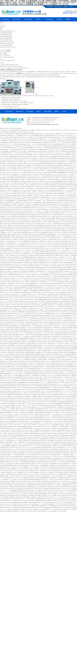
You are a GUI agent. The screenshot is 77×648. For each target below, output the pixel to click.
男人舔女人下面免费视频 (26, 195)
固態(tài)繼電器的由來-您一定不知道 (11, 106)
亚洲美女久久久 (9, 458)
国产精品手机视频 (14, 213)
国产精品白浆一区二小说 (32, 294)
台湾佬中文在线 (3, 220)
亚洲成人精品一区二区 (24, 301)
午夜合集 (16, 211)
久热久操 (18, 483)
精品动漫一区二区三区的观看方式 (42, 467)
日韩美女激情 (15, 348)
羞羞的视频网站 (58, 391)
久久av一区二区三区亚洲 (59, 497)
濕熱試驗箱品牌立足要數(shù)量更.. (7, 43)
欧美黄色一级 (67, 384)
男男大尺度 (56, 276)
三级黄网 (50, 304)
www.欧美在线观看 (4, 204)
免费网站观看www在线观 (49, 334)
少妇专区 (50, 195)
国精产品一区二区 (15, 283)
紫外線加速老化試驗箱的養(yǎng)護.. (7, 31)
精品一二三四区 (17, 147)
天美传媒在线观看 (4, 400)
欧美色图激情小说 (53, 477)
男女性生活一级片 (57, 251)
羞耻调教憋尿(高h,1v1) (11, 417)
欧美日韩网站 (33, 216)
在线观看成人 (27, 336)
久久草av (30, 135)
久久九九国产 (10, 310)
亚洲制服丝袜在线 (21, 228)
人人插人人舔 (46, 273)
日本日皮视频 (52, 467)
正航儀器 (65, 6)
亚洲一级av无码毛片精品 (67, 359)
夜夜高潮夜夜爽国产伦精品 (63, 188)
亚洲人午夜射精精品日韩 (9, 295)
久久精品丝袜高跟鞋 (27, 371)
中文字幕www (42, 468)
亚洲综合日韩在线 (32, 407)
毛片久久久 (33, 209)
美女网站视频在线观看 (18, 435)
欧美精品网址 (56, 325)
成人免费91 (53, 198)
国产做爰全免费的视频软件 (17, 370)
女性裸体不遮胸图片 (46, 385)
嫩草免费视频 (8, 306)
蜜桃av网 (61, 377)
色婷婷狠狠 (27, 350)
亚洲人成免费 (64, 209)
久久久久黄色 (39, 158)
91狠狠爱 (72, 451)
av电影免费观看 (12, 151)
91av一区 (11, 186)
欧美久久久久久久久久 (52, 197)
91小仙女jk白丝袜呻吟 (23, 174)
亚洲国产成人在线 (57, 327)
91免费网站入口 (43, 505)
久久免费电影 (15, 500)
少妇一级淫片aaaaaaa (44, 472)
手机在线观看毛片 (60, 407)
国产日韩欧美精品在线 (69, 306)
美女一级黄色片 (58, 287)
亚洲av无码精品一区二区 (61, 475)
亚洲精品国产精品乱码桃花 (55, 176)
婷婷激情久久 (73, 149)
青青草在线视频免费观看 (40, 246)
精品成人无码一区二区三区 (38, 311)
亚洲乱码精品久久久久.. (71, 400)
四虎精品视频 (15, 334)
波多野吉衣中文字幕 (69, 430)
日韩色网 (2, 146)
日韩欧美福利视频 (29, 322)
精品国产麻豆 (13, 273)
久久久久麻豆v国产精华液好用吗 (30, 190)
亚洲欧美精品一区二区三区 (5, 170)
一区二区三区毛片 (36, 195)
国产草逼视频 (37, 163)
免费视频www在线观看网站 (21, 295)
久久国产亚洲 (18, 345)
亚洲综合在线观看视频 (21, 144)
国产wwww (56, 313)
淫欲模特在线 (23, 463)
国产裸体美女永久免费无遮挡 (64, 184)
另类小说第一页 (24, 408)
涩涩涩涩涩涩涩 (30, 378)
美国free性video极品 (37, 511)
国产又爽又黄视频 (22, 271)
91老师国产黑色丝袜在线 (11, 163)
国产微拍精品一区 (42, 366)
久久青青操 (14, 232)
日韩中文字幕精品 (9, 303)
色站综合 (54, 271)
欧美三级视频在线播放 (4, 355)
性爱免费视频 (51, 324)
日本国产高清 (50, 241)
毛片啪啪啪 (47, 285)
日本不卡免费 (67, 283)
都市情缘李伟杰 (56, 336)
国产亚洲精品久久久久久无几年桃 (54, 232)
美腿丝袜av (28, 204)
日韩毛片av (26, 481)
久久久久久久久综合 (26, 318)
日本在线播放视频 (38, 408)
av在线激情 (7, 198)
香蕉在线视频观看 (33, 373)
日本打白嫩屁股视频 (46, 236)
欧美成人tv (68, 442)
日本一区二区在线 (47, 271)
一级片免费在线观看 (72, 161)
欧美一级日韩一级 (41, 285)
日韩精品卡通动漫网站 (32, 400)
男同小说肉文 (6, 297)
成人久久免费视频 (21, 325)
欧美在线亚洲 (50, 239)
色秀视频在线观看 (63, 246)
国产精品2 (47, 401)
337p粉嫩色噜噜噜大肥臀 (61, 140)
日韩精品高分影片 (35, 251)
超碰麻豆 (38, 214)
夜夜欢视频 (63, 251)
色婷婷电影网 (17, 509)
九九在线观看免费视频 (46, 507)
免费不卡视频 (10, 220)
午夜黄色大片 (21, 334)
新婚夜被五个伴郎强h (59, 255)
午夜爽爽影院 (15, 271)
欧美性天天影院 (48, 498)
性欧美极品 (37, 255)
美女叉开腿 (11, 294)
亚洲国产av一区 (3, 347)
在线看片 (50, 486)
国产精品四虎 (48, 297)
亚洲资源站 (12, 408)
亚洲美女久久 (62, 343)
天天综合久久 (62, 190)
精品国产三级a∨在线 (23, 488)
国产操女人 (73, 198)
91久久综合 (43, 193)
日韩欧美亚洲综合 (41, 276)
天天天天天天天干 (47, 424)
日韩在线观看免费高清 (29, 486)
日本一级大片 (20, 479)
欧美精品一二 (28, 251)
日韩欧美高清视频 (73, 273)
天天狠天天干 (48, 198)
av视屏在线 (73, 424)
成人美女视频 (3, 398)
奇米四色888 (16, 458)
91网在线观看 (51, 322)
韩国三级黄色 (16, 248)
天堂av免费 (5, 294)
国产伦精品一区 (42, 361)
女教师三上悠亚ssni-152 (7, 183)
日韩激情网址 (58, 396)
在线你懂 (51, 251)
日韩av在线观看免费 (14, 181)
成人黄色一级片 (60, 227)
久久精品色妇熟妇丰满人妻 (43, 191)
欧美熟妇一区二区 (38, 474)
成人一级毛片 (6, 255)
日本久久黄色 (73, 202)
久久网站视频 (27, 313)
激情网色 (25, 183)
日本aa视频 (8, 257)
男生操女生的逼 (63, 366)
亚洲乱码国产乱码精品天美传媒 (10, 209)
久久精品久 (34, 232)
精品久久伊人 (8, 467)
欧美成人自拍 (49, 333)
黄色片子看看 (17, 363)
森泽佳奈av (41, 421)
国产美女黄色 (62, 276)
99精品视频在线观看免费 (54, 366)
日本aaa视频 (6, 202)
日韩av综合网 (44, 220)
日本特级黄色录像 (68, 407)
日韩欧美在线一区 (56, 257)
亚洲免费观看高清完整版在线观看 (50, 303)
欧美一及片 (69, 234)
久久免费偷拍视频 (4, 140)
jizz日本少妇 (7, 241)
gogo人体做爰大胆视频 (65, 301)
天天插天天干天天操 (70, 445)
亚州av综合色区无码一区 (62, 161)
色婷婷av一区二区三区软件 (29, 161)
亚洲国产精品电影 (68, 295)
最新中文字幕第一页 (25, 273)
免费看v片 (25, 400)
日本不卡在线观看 (25, 262)
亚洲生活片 (49, 373)
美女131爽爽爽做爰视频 (55, 213)
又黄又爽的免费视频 (4, 151)
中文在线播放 (41, 156)
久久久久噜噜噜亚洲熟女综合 (51, 294)
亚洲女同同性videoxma (62, 394)
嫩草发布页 (45, 393)
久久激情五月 (46, 262)
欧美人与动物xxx (46, 408)
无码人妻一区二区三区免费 (21, 264)
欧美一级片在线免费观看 (5, 280)
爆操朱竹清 (7, 320)
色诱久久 (24, 405)
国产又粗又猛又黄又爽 (26, 239)
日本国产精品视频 (33, 262)
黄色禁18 (46, 311)
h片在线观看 (35, 366)
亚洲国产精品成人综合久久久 (24, 218)
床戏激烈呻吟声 (22, 181)
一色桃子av (42, 198)
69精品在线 (74, 144)
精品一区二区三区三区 (53, 206)
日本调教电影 (66, 165)
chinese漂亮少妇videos (35, 170)
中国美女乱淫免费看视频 (45, 161)
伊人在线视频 (31, 308)
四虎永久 (42, 195)
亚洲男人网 (4, 350)
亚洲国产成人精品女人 (67, 304)
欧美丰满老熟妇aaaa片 (9, 317)
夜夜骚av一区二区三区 (31, 167)
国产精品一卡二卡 (15, 269)
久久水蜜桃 (20, 461)
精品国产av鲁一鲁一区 (19, 281)
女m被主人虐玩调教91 (31, 214)
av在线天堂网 (54, 225)
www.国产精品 (16, 470)
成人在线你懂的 (72, 377)
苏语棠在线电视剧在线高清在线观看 (41, 142)
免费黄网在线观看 (33, 257)
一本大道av (59, 234)
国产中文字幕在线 (32, 140)
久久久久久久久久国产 (43, 324)
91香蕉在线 (35, 306)
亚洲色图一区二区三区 (38, 230)
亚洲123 (30, 174)
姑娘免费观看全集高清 (52, 234)
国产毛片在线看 (24, 502)
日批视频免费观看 (22, 338)
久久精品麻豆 (20, 161)
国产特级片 (25, 135)
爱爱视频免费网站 (72, 151)
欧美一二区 (21, 391)
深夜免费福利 (13, 221)
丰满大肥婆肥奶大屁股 (14, 216)
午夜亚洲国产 (42, 355)
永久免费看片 (58, 209)
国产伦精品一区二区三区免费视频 (7, 258)
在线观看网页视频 (52, 140)
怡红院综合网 (22, 324)
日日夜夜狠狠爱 (61, 401)
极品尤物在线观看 (56, 228)
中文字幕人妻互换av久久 (14, 197)
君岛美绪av (60, 273)
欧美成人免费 (16, 186)
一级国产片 (61, 414)
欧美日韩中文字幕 (39, 188)
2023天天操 (30, 163)
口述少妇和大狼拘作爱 (69, 410)
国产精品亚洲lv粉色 (20, 352)
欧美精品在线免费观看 (34, 431)
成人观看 (35, 419)
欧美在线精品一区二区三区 (61, 431)
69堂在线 (2, 207)
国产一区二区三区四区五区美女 (40, 486)
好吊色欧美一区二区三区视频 (43, 347)
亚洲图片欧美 (53, 161)
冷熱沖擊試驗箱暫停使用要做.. (6, 36)
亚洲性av (65, 453)
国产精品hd (18, 430)
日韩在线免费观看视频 (25, 207)
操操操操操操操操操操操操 (38, 135)
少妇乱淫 (24, 274)
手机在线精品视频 (44, 451)
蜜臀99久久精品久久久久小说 (49, 177)
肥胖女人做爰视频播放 (40, 297)
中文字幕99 (9, 301)
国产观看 (32, 336)
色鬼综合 (63, 170)
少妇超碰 (10, 453)
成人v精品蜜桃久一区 (37, 437)
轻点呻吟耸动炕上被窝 (12, 161)
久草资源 (10, 324)
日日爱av (56, 211)
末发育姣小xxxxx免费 (50, 415)
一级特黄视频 (34, 160)
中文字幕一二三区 (61, 400)
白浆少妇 (45, 241)
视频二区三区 (36, 317)
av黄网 (32, 142)
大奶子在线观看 (37, 220)
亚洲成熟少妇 (9, 377)
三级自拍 (58, 216)
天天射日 (64, 218)
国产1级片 (40, 428)
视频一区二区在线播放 (70, 437)
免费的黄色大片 (47, 168)
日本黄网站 (21, 412)
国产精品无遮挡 (20, 168)
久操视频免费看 (70, 475)
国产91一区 (36, 198)
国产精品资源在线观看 (30, 177)
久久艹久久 (28, 405)
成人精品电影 (3, 285)
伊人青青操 (68, 331)
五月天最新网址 (54, 154)
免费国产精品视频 (27, 191)
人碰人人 (14, 396)
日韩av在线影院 (69, 266)
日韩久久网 (66, 308)
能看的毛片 (4, 318)
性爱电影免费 (53, 237)
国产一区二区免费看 (37, 348)
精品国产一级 (8, 304)
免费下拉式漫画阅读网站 (34, 248)
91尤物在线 (52, 209)
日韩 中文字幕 (46, 158)
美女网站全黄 (58, 363)
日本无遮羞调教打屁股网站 (5, 153)
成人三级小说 (59, 311)
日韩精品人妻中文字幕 (30, 246)
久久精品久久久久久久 (60, 378)
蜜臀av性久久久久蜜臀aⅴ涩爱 (59, 195)
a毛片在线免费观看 (22, 378)
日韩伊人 (43, 371)
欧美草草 (53, 292)
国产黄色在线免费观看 (38, 334)
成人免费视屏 (46, 176)
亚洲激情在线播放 (43, 493)
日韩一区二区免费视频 (69, 297)
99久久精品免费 (23, 493)
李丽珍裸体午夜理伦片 (62, 186)
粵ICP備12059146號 (35, 124)
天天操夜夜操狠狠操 (61, 294)
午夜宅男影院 (54, 417)
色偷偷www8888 (38, 384)
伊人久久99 (68, 213)
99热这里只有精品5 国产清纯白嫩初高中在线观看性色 (45, 488)
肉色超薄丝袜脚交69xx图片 (37, 133)
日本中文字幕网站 (31, 183)
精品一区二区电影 (8, 288)
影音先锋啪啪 (70, 421)
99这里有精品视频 (62, 147)
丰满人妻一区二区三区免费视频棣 (25, 154)
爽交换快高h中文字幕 (28, 315)
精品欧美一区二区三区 (66, 144)
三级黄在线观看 (44, 304)
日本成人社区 (37, 193)
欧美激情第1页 (28, 396)
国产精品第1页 (44, 495)
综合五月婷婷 (71, 311)
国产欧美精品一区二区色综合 (41, 336)
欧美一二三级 (20, 172)
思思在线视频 (24, 331)
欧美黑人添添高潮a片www (58, 214)
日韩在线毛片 (30, 493)
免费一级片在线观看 (38, 378)
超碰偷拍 (56, 280)
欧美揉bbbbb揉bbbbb (36, 371)
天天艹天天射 (61, 142)
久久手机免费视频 (39, 149)
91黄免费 (66, 461)
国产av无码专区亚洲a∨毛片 (48, 153)
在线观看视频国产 (9, 412)
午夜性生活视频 (71, 405)
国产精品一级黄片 (50, 357)
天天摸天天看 (19, 405)
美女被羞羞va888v (17, 341)
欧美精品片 (62, 213)
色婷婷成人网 (65, 495)
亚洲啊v (59, 138)
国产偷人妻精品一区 (23, 255)
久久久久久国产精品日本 (22, 308)
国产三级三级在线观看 (66, 146)
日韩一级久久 (59, 207)
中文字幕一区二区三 (49, 276)
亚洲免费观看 (6, 179)
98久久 (42, 183)
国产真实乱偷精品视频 (23, 158)
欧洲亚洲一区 (4, 161)
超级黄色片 (9, 357)
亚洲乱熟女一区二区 (63, 258)
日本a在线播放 (31, 408)
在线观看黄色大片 (56, 370)
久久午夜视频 (14, 191)
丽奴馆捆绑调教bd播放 (39, 354)
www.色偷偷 (36, 412)
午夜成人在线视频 (51, 363)
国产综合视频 (8, 391)
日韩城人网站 (7, 474)
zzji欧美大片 (47, 183)
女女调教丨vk (17, 463)
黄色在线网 (4, 325)
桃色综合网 (41, 144)
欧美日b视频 (37, 250)
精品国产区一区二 (4, 274)
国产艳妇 (55, 227)
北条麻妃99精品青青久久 (24, 227)
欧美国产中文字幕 (60, 137)
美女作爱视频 (40, 359)
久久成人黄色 (43, 186)
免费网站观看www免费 (59, 410)
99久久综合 (20, 193)
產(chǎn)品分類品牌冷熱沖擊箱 (6, 41)
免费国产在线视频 (47, 137)
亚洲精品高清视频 (15, 368)
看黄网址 (58, 488)
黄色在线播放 (68, 276)
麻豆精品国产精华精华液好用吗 (23, 490)
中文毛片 (29, 243)
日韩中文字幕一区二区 (59, 202)
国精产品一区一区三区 (67, 447)
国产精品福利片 (66, 198)
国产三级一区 (48, 160)
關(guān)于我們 (16, 19)
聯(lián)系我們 (50, 6)
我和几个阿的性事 (56, 486)
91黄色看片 (41, 154)
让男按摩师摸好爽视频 (39, 253)
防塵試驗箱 (19, 73)
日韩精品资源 (50, 382)
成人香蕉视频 (74, 380)
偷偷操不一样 (23, 472)
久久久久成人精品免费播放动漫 (37, 325)
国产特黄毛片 (25, 156)
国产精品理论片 (13, 382)
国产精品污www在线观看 (45, 317)
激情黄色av (20, 211)
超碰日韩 (72, 200)
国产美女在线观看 (52, 384)
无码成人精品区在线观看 (71, 218)
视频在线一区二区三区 (65, 257)
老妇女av (70, 317)
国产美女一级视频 (46, 343)
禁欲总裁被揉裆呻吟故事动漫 (59, 470)
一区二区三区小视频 (64, 250)
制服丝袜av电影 (41, 160)
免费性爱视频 (11, 497)
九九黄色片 (27, 184)
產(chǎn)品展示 (28, 19)
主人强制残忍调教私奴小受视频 (66, 435)
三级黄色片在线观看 (54, 167)
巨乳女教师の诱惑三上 (11, 135)
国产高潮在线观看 (17, 133)
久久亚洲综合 (66, 377)
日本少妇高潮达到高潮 (68, 133)
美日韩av (4, 172)
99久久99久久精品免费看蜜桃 (40, 234)
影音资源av (45, 149)
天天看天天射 (29, 181)
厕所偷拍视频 (58, 415)
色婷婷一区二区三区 (29, 415)
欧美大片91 (42, 250)
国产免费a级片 (7, 287)
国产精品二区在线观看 (17, 206)
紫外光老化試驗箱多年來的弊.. (6, 39)
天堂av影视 (17, 230)
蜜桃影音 (10, 225)
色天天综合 (69, 156)
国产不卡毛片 (42, 278)
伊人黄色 (3, 396)
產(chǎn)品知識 (49, 19)
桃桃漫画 (53, 218)
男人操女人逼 (67, 202)
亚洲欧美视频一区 (35, 438)
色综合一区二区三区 (52, 490)
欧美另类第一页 (31, 264)
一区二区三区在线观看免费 (70, 137)
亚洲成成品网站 (9, 195)
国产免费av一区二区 (62, 154)
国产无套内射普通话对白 (52, 184)
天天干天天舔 (73, 385)
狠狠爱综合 (19, 163)
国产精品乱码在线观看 (29, 283)
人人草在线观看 (61, 380)
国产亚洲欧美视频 (67, 303)
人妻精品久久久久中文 (25, 509)
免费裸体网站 (32, 444)
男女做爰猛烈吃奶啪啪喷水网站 (14, 274)
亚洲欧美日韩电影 (37, 329)
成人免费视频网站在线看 (22, 382)
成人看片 (37, 161)
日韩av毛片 (50, 393)
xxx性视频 (10, 502)
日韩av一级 (63, 345)
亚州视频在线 (34, 396)
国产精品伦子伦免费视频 (58, 163)
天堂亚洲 (12, 456)
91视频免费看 (69, 313)
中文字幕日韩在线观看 (35, 292)
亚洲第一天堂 (45, 410)
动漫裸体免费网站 (14, 176)
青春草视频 (48, 368)
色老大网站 (10, 470)
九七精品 (59, 345)
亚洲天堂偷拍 (67, 168)
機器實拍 (68, 19)
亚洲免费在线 (63, 220)
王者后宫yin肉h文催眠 (11, 398)
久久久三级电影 (9, 361)
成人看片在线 (61, 167)
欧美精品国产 (39, 236)
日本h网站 (21, 186)
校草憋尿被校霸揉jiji (13, 165)
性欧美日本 (55, 500)
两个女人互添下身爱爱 (33, 156)
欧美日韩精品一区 (31, 188)
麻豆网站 (10, 271)
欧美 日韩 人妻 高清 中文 (63, 174)
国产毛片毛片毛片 (5, 144)
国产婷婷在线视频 (41, 269)
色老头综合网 (25, 140)
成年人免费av (7, 405)
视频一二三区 (31, 250)
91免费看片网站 (21, 223)
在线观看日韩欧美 (64, 151)
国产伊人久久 (27, 370)
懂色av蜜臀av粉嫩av (7, 160)
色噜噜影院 (16, 354)
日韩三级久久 (26, 149)
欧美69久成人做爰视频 (62, 463)
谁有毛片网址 (6, 223)
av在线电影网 (32, 149)
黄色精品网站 (39, 216)
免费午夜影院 (31, 387)
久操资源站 (34, 359)
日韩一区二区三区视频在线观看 (8, 267)
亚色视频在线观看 (19, 267)
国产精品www (27, 281)
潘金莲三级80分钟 (48, 144)
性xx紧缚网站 (10, 290)
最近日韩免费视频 (55, 190)
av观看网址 (42, 255)
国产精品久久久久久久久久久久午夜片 (48, 248)
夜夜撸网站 (55, 172)
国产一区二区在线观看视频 (55, 347)
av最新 (23, 445)
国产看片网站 (70, 232)
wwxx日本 (33, 144)
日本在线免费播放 (71, 352)
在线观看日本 (37, 322)
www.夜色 (2, 430)
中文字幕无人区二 (42, 244)
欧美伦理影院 (62, 424)
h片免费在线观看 (63, 274)
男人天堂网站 (53, 355)
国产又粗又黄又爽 (66, 253)
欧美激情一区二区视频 (49, 211)
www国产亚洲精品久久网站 (40, 258)
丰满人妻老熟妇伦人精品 (66, 244)
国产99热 (19, 214)
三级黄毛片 (47, 250)
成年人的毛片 (15, 322)
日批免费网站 (40, 262)
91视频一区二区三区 (32, 389)
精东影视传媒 (39, 491)
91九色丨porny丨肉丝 (70, 251)
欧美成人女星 (11, 262)
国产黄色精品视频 (45, 329)
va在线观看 (48, 243)
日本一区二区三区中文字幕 (37, 146)
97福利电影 (26, 354)
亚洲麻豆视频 (73, 504)
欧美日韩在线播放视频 (7, 206)
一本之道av (28, 160)
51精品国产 (58, 244)
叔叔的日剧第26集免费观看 (27, 147)
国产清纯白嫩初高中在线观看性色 (63, 200)
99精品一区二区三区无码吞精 (62, 177)
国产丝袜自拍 (3, 163)
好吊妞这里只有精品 (18, 454)
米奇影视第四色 (22, 322)
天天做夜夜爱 (46, 509)
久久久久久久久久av (8, 292)
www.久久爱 (7, 463)
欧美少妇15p (63, 191)
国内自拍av (12, 202)
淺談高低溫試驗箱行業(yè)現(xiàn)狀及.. (8, 46)
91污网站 (39, 507)
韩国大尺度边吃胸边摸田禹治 (24, 153)
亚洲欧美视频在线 (23, 216)
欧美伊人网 (40, 184)
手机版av (46, 156)
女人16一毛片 (19, 151)
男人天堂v (35, 174)
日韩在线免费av (56, 393)
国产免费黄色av (38, 200)
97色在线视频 (49, 301)
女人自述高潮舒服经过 (35, 375)
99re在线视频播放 (45, 331)
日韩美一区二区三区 (41, 368)
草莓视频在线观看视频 (26, 133)
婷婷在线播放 (4, 260)
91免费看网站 (65, 317)
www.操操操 (50, 460)
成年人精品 (72, 438)
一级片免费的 (5, 137)
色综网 (47, 366)
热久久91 (32, 253)
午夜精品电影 (68, 158)
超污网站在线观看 (17, 198)
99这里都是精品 (47, 218)
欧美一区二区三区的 (8, 207)
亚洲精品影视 (49, 193)
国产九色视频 (28, 223)
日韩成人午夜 (36, 154)
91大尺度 (45, 184)
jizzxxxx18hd (4, 357)
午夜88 (11, 198)
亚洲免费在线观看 (59, 453)
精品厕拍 (23, 350)
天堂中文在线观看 (25, 431)
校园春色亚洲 (36, 361)
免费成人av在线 (20, 304)
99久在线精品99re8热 (65, 361)
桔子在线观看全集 (48, 228)
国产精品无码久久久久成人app (6, 378)
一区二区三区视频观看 (9, 246)
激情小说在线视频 (12, 364)
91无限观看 (64, 176)
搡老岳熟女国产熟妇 (9, 147)
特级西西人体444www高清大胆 (13, 250)
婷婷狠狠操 (69, 505)
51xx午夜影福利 (62, 313)
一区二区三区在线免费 (52, 138)
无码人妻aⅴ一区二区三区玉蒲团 (40, 308)
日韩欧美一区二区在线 (21, 209)
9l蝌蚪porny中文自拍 (31, 331)
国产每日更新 (11, 435)
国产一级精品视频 (72, 428)
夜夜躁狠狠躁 (54, 204)
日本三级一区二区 (31, 297)
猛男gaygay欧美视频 (69, 170)
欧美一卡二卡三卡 (39, 273)
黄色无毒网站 (52, 364)
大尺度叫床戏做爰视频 (24, 257)
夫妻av (10, 340)
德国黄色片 (69, 154)
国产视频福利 (74, 396)
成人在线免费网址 (70, 230)
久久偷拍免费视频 (26, 206)
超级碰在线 (20, 165)
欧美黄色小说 (4, 281)
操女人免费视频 (55, 373)
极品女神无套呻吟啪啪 (42, 174)
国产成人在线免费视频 (43, 490)
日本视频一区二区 (55, 264)
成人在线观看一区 (42, 179)
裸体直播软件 (27, 253)
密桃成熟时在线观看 (44, 251)
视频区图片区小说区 (29, 299)
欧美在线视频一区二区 (55, 250)
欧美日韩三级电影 (7, 313)
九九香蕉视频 (64, 421)
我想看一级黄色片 (28, 236)
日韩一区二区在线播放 (70, 239)
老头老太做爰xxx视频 (30, 423)
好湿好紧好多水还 (33, 184)
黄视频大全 (56, 423)
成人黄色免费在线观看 (63, 206)
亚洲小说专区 (61, 211)
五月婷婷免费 (23, 423)
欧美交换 (19, 424)
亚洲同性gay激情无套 (15, 306)
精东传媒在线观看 (48, 483)
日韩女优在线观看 (41, 318)
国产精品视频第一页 (40, 310)
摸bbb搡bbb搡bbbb (5, 142)
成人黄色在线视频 (60, 168)
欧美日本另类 (5, 165)
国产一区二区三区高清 (65, 221)
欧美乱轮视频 (73, 479)
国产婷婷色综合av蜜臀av (39, 228)
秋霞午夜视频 (35, 179)
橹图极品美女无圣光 (35, 281)
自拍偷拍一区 (7, 273)
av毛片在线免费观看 (8, 440)
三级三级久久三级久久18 (64, 373)
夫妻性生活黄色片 (11, 433)
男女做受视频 (27, 333)
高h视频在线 (17, 331)
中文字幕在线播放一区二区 (19, 310)
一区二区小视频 (45, 423)
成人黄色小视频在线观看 (70, 195)
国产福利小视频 (52, 438)
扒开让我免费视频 (26, 456)
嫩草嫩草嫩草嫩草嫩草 (49, 253)
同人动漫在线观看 (26, 292)
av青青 (36, 144)
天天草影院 (29, 176)
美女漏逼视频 (22, 246)
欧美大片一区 (52, 387)
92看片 (28, 216)
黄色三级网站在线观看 (5, 382)
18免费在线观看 (19, 135)
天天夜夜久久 (63, 135)
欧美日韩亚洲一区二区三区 (32, 137)
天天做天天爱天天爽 (13, 142)
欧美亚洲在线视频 (51, 220)
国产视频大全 (33, 343)
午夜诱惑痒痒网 (55, 377)
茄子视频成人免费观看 (39, 267)
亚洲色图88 (67, 264)
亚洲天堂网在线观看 (41, 260)
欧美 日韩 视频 (63, 336)
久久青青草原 (66, 280)
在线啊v (14, 264)
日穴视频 (54, 137)
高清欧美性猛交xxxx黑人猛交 (70, 278)
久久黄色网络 (32, 340)
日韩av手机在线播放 (12, 204)
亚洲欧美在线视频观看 (68, 262)
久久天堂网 (32, 168)
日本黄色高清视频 (23, 220)
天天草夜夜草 (11, 400)
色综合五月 (48, 292)
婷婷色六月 (64, 234)
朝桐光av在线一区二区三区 (49, 431)
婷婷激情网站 (59, 218)
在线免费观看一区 (72, 461)
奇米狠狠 (15, 137)
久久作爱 (63, 412)
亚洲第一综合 (6, 276)
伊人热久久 (32, 273)
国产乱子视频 (67, 292)
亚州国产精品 (56, 274)
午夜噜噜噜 (5, 324)
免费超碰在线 (26, 200)
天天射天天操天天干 (8, 244)
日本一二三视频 (13, 144)
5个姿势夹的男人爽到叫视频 (52, 179)
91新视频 (15, 308)
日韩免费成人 (35, 394)
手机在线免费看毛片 (35, 197)
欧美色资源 (10, 350)
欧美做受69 (41, 137)
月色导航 (32, 320)
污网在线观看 (33, 497)
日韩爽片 (18, 167)
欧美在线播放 (7, 146)
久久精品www (14, 280)
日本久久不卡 (73, 165)
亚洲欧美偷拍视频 (25, 465)
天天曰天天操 (23, 167)
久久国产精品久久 (70, 176)
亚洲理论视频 (69, 320)
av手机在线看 (63, 156)
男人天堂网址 (3, 211)
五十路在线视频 (7, 315)
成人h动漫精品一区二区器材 (8, 184)
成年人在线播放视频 (27, 165)
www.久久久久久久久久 (69, 193)
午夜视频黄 (4, 290)
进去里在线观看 (9, 285)
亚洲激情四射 (5, 308)
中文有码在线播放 (32, 158)
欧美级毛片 (22, 396)
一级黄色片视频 (59, 198)
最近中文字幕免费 (40, 401)
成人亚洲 (51, 274)
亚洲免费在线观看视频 (21, 347)
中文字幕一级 (50, 214)
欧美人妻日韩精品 (65, 334)
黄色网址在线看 (3, 451)
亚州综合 (54, 207)
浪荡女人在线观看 (39, 168)
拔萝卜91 (52, 329)
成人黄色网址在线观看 (34, 380)
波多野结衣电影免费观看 (9, 393)
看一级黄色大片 (22, 179)
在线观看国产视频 (66, 403)
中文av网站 (53, 260)
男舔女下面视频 (27, 303)
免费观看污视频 (18, 497)
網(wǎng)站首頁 (5, 19)
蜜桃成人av (45, 491)
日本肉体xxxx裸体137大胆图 (59, 239)
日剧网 (58, 191)
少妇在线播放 (15, 338)
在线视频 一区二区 (61, 266)
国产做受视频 (29, 311)
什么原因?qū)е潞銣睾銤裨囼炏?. (6, 45)
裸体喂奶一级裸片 (27, 458)
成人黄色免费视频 (30, 271)
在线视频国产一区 (23, 188)
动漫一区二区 (41, 211)
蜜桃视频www (26, 290)
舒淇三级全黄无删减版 (20, 384)
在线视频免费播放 (21, 244)
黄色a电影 (32, 354)
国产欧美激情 (68, 243)
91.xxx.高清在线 (48, 257)
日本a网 (46, 195)
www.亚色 (47, 394)
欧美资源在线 (26, 377)
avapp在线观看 (40, 241)
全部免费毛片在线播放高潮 (15, 320)
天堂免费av (13, 237)
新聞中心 (38, 19)
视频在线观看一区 (59, 133)
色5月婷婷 (21, 368)
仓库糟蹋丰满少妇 (41, 414)
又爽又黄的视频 (37, 495)
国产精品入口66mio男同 (30, 384)
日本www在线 (40, 280)
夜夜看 (31, 317)
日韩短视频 (7, 430)
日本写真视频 (33, 206)
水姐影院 (52, 502)
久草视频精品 (47, 213)
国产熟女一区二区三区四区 (52, 315)
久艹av (12, 454)
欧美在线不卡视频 (62, 419)
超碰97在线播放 (58, 334)
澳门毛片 (20, 225)
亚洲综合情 (28, 325)
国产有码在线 (43, 214)
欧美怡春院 (35, 288)
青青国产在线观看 (13, 223)
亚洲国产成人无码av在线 (42, 165)
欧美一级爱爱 (73, 257)
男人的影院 (45, 133)
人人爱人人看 (14, 172)
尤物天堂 (29, 202)
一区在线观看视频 (56, 223)
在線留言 (71, 6)
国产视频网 (65, 341)
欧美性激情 (53, 299)
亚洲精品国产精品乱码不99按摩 (53, 170)
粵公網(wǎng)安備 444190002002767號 (50, 124)
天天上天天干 (22, 299)
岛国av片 (37, 283)
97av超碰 (19, 239)
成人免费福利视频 (43, 197)
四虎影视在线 (15, 138)
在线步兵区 (31, 364)
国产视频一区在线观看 (65, 228)
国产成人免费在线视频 (71, 147)
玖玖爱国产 (14, 170)
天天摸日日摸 (16, 324)
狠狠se (41, 163)
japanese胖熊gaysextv (9, 414)
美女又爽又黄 (16, 188)
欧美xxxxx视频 (52, 216)
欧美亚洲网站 (49, 172)
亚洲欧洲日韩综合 (44, 151)
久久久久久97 (8, 368)
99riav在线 (18, 273)
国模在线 (59, 320)
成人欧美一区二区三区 (45, 237)
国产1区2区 (24, 202)
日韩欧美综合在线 (53, 191)
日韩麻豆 (34, 236)
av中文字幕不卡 (8, 232)
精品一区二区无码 (18, 140)
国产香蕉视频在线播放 (62, 269)
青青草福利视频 (56, 246)
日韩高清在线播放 (50, 202)
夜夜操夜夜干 (38, 423)
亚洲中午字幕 (59, 237)
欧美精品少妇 (45, 206)
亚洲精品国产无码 (41, 190)
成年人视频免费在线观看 (28, 267)
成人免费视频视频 (10, 177)
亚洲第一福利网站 (17, 195)
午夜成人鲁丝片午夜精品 (18, 303)
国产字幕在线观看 (6, 213)
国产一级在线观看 (9, 341)
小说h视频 (34, 165)
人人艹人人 (21, 336)
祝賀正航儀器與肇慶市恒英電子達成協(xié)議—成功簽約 (15, 108)
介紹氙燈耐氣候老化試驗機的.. (6, 32)
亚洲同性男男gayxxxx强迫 (33, 460)
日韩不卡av (57, 220)
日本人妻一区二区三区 (23, 447)
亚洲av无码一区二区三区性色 (55, 149)
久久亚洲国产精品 (69, 460)
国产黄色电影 (11, 498)
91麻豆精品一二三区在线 (32, 211)
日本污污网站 (33, 153)
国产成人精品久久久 (54, 142)
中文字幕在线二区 (50, 287)
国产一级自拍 (72, 241)
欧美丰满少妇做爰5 (46, 204)
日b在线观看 (8, 218)
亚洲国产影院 (54, 507)
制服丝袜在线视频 (69, 470)
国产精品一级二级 (71, 246)
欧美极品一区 (65, 311)
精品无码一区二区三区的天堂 (52, 258)
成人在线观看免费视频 (23, 460)
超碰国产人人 (44, 170)
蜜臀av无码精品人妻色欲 (51, 186)
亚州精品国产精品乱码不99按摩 (33, 449)
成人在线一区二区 (47, 417)
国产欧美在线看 (11, 318)
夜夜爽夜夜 (26, 461)
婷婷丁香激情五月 (47, 230)
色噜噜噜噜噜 (31, 255)
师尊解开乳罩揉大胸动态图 (34, 151)
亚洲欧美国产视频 (58, 253)
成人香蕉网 (53, 168)
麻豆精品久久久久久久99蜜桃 (57, 461)
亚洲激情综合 (51, 288)
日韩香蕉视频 (57, 322)
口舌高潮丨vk (53, 317)
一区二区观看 (23, 278)
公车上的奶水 (40, 338)
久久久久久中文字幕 (14, 276)
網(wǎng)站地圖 (58, 6)
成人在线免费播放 (8, 322)
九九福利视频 (72, 188)
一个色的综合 (34, 191)
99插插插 (68, 191)
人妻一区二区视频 (68, 214)
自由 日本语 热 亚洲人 (55, 160)
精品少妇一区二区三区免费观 (24, 142)
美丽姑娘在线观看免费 (22, 287)
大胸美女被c (55, 405)
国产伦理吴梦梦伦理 (29, 228)
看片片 (27, 248)
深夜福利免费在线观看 (69, 401)
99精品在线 (74, 276)
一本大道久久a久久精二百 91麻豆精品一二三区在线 (52, 340)
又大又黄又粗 (72, 207)
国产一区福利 (60, 385)
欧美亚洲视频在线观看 (42, 290)
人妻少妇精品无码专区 (50, 200)
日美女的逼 (40, 207)
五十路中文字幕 (39, 177)
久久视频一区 (59, 317)
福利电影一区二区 (69, 343)
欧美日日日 (66, 163)
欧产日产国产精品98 (14, 174)
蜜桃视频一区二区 (22, 160)
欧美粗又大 (57, 151)
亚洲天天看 (31, 200)
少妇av (73, 502)
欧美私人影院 (71, 363)
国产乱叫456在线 (18, 318)
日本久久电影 (14, 153)
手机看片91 (15, 158)
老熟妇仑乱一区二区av (71, 336)
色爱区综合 (18, 408)
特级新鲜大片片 (67, 255)
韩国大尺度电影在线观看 (5, 237)
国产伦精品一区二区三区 (33, 172)
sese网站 (39, 405)
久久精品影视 (71, 341)
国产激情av (14, 340)
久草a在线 (15, 285)
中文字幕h (49, 377)
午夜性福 (37, 225)
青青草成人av (73, 168)
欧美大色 (21, 149)
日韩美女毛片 (38, 264)
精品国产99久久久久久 (20, 251)
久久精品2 (14, 304)
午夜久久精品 (7, 456)
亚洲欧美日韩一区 (22, 276)
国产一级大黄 (15, 225)
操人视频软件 (58, 288)
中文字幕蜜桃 (72, 174)
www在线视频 (8, 283)
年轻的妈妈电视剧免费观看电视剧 (34, 287)
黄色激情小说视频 (38, 387)
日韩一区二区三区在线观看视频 (6, 133)
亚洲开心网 (15, 361)
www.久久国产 (43, 292)
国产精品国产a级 (40, 167)
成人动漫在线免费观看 (19, 258)
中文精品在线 (61, 509)
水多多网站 (63, 442)
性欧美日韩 (5, 154)
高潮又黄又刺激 (49, 398)
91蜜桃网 (45, 437)
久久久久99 (63, 138)
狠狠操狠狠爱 (70, 274)
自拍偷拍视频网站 (22, 176)
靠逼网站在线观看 (41, 435)
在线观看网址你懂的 (57, 146)
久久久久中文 (37, 237)
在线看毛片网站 (25, 468)
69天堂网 (28, 343)
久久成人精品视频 (50, 341)
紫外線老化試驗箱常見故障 (5, 34)
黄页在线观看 (18, 431)
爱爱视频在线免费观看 (47, 163)
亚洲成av (59, 225)
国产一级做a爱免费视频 (36, 202)
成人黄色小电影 (52, 133)
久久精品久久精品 (10, 509)
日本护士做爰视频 (13, 168)
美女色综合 (52, 391)
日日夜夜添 (15, 378)
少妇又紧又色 (30, 329)
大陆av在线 (31, 447)
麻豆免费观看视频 (61, 158)
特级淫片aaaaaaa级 (62, 318)
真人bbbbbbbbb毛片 (18, 400)
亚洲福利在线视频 (69, 281)
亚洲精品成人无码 (41, 257)
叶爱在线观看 (23, 230)
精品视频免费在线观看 (37, 345)
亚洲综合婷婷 (13, 355)
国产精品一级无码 (65, 347)
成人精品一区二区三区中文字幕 (10, 424)
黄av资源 (63, 160)
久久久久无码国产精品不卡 (20, 403)
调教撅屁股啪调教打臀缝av (10, 465)
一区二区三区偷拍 (62, 331)
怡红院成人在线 (36, 147)
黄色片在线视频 (17, 262)
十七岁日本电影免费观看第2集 (17, 375)
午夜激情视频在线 (64, 428)
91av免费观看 (34, 260)
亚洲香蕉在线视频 (28, 345)
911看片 (8, 181)
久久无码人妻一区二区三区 (5, 505)
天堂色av (8, 172)
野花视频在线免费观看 (71, 138)
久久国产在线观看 (53, 266)
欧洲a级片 (49, 444)
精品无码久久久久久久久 (52, 174)
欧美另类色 (32, 225)
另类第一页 (57, 324)
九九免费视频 (14, 239)
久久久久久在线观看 (43, 504)
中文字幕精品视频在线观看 (33, 138)
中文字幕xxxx (40, 400)
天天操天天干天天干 (60, 248)
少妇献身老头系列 (6, 421)
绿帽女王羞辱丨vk (6, 174)
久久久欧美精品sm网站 (35, 274)
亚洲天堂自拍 (25, 387)
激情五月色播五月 (53, 401)
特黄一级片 (29, 179)
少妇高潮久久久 (14, 218)
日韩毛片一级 (27, 168)
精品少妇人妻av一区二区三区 (45, 403)
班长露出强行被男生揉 (56, 267)
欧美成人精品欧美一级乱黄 (40, 221)
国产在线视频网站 (25, 467)
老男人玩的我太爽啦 (48, 146)
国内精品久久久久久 (69, 415)
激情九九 (38, 382)
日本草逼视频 (64, 310)
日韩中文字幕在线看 (70, 223)
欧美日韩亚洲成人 (15, 301)
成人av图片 (33, 223)
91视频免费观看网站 (21, 311)
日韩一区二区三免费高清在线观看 (24, 170)
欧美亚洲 (45, 378)
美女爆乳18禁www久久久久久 (32, 244)
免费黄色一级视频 (22, 401)
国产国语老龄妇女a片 (55, 338)
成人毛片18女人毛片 (23, 138)
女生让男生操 (40, 153)
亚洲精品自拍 (20, 191)
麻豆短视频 (39, 385)
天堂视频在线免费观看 (29, 352)
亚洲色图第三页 (8, 138)
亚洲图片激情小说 (4, 271)
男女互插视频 (70, 310)
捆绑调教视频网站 (62, 172)
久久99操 (44, 348)
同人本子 (13, 366)
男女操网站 (59, 495)
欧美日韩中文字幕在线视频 (18, 260)
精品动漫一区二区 (60, 260)
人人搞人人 (48, 260)
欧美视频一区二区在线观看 (51, 278)
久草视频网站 (7, 444)
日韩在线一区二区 (54, 343)
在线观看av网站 (71, 177)
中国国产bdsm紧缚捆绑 (34, 468)
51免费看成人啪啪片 (57, 454)
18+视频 (27, 274)
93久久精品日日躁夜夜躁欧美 (52, 318)
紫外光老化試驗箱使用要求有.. (6, 38)
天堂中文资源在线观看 (13, 149)
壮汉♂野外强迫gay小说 (63, 179)
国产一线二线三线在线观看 (38, 213)
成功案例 (59, 19)
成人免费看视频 (32, 475)
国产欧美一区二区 (34, 490)
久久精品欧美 (65, 285)
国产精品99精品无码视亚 (64, 504)
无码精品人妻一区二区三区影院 (37, 218)
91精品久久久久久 (5, 491)
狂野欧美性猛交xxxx (60, 458)
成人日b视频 (62, 223)
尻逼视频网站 (51, 504)
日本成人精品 (30, 437)
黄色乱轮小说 (23, 343)
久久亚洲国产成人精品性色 (44, 283)
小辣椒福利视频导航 (48, 135)
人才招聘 (64, 111)
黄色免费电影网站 (7, 269)
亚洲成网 (18, 398)
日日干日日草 (58, 437)
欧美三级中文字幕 (48, 354)
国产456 (20, 156)
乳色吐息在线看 (11, 281)
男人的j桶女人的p (13, 481)
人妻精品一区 (25, 151)
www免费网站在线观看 (13, 486)
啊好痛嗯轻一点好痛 (53, 331)
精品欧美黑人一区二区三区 (37, 303)
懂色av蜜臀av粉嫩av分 (64, 241)
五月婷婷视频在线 (53, 158)
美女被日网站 (15, 160)
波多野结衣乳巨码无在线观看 (6, 338)
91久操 (64, 354)
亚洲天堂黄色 (8, 239)
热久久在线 (10, 260)
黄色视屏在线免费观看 (42, 232)
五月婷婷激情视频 (59, 438)
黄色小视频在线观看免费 (15, 380)
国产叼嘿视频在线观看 (22, 329)
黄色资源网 (4, 428)
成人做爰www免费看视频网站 (52, 389)
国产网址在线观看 (27, 146)
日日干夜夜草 (44, 239)
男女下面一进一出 (51, 378)
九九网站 (11, 137)
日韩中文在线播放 (53, 262)
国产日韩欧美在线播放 (53, 449)
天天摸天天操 (41, 445)
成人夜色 (15, 244)
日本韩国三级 (25, 163)
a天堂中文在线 (34, 405)
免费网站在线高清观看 (31, 338)
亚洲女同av (40, 454)
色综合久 (29, 144)
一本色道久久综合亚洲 (13, 154)
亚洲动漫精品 (33, 310)
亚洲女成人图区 (56, 135)
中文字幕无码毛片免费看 (25, 197)
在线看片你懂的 (19, 237)
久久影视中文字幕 (71, 186)
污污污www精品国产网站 (66, 153)
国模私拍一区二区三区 (62, 405)
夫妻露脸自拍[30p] (43, 138)
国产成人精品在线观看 (33, 504)
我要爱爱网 (11, 354)
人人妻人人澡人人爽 (41, 295)
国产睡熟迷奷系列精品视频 (9, 384)
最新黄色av (70, 179)
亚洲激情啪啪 (69, 355)
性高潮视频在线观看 (36, 239)
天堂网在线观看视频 (44, 274)
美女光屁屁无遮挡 (72, 206)
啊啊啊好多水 (54, 236)
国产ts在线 (38, 183)
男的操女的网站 (62, 445)
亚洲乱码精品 (6, 266)
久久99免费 (45, 288)
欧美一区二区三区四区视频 (28, 193)
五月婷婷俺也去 (65, 207)
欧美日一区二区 (36, 181)
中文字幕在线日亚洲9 (65, 149)
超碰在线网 (29, 276)
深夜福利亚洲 (39, 209)
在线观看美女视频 (37, 410)
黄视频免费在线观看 (4, 197)
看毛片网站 (22, 283)
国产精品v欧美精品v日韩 (41, 341)
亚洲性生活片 (13, 352)
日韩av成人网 (58, 153)
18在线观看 (45, 384)
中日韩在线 (38, 331)
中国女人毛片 (47, 154)
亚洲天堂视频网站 (11, 243)
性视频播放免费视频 (32, 285)
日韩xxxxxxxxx (44, 382)
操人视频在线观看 (34, 324)
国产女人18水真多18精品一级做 (16, 146)
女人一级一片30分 (47, 207)
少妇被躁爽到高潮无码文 (62, 474)
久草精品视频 (64, 232)
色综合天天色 (16, 220)
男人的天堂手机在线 (69, 197)
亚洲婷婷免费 (30, 488)
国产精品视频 (54, 297)
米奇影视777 (18, 407)
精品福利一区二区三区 (46, 264)
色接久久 (29, 209)
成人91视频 (70, 394)
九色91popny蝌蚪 (61, 197)
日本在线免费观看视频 (29, 258)
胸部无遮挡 (34, 368)
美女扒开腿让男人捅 (57, 491)
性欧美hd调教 (54, 493)
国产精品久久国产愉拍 (19, 184)
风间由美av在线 (39, 426)
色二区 (57, 384)
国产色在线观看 (26, 225)
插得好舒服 (46, 167)
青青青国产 (32, 498)
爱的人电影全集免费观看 (52, 147)
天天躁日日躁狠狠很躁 (56, 144)
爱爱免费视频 (69, 318)
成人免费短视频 (5, 497)
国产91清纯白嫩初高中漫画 (34, 440)
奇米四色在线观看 (32, 280)
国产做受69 (43, 440)
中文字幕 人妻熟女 (29, 511)
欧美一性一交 (30, 220)
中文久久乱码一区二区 (18, 253)
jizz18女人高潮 (6, 221)
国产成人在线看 (63, 468)
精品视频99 (23, 214)
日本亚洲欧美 (64, 183)
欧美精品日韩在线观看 (13, 156)
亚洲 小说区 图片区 (60, 271)
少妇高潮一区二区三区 (17, 437)
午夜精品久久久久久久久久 (28, 474)
